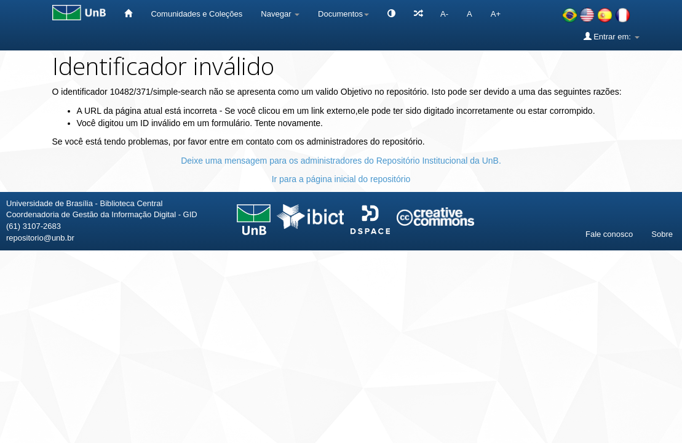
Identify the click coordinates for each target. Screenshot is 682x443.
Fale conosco (609, 234)
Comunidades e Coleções (196, 13)
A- (444, 13)
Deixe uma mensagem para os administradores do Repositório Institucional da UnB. (341, 161)
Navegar (280, 13)
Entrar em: (612, 36)
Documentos (343, 13)
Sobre (662, 234)
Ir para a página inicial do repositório (341, 179)
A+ (496, 13)
